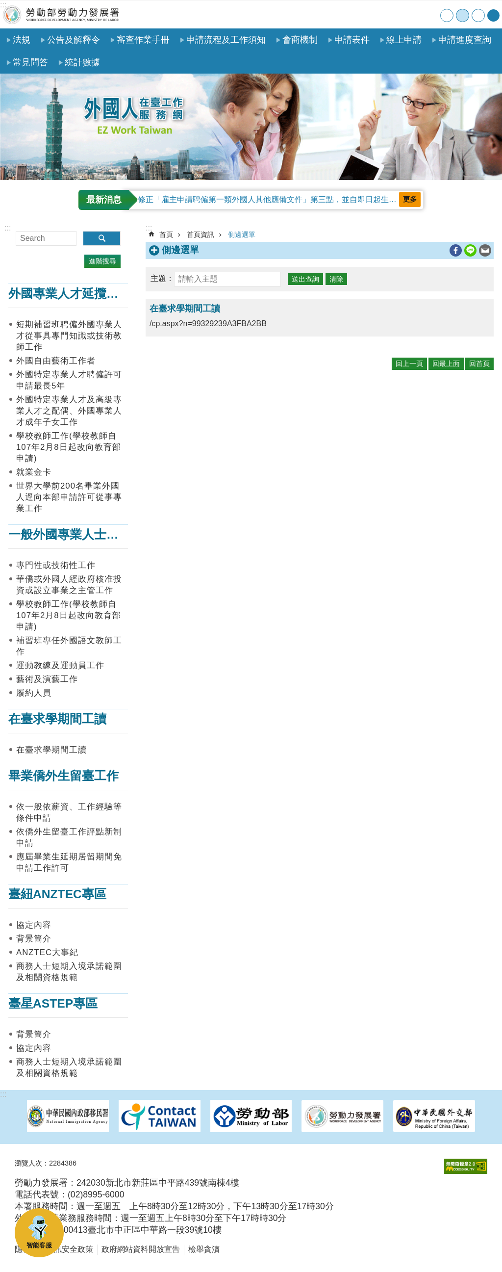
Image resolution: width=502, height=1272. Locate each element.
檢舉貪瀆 (204, 1249)
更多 (410, 199)
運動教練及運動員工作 (60, 665)
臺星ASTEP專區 (53, 1003)
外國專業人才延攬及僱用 (75, 293)
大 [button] (478, 15)
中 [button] (462, 15)
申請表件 (352, 40)
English (430, 14)
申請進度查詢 (464, 40)
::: (3, 4)
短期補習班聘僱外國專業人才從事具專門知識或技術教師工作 (69, 336)
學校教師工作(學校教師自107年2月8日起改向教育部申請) (68, 447)
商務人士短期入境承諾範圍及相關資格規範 (69, 971)
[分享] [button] (493, 15)
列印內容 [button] (442, 251)
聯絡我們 (410, 14)
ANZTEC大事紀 (47, 952)
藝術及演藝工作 (47, 679)
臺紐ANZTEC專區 (57, 894)
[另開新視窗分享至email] (485, 250)
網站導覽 (390, 14)
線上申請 (404, 40)
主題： (162, 278)
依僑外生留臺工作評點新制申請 (69, 837)
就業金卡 (33, 472)
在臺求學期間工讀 (57, 719)
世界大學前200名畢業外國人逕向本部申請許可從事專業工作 (69, 497)
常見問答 (30, 62)
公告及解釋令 (73, 40)
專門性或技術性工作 (56, 565)
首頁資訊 (200, 234)
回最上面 (446, 363)
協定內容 (33, 925)
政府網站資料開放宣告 (140, 1249)
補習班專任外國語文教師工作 (69, 646)
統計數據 (82, 62)
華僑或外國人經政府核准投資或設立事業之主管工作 (69, 584)
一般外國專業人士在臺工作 (81, 534)
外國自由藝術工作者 (56, 360)
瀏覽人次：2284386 (45, 1163)
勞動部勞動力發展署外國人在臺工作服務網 (61, 14)
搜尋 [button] (102, 238)
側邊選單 (241, 234)
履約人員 (33, 693)
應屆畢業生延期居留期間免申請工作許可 (69, 862)
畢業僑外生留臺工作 (63, 775)
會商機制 (300, 40)
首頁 (370, 14)
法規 (21, 40)
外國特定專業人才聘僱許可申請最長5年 (69, 380)
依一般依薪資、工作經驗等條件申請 (69, 812)
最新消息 (104, 200)
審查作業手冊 (143, 40)
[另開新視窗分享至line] (470, 250)
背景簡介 (33, 938)
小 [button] (447, 15)
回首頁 (479, 363)
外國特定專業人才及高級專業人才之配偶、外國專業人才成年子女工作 (69, 411)
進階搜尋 (102, 261)
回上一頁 (409, 363)
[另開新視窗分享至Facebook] (456, 250)
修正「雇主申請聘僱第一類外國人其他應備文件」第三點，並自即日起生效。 (271, 199)
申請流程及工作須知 (226, 40)
